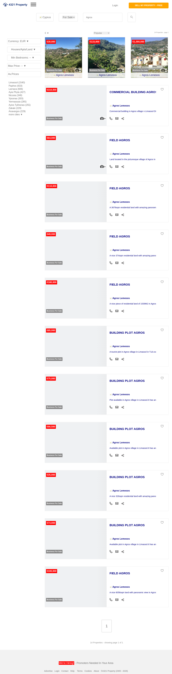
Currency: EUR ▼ (18, 41)
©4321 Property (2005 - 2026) (114, 671)
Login (115, 5)
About (96, 671)
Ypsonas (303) (16, 98)
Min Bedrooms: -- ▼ (21, 57)
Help (72, 671)
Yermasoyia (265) (17, 101)
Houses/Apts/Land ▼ (22, 49)
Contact (64, 671)
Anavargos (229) (17, 111)
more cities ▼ (16, 114)
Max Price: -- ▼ (17, 65)
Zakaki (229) (15, 108)
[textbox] (103, 17)
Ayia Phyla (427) (17, 92)
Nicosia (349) (15, 95)
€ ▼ (47, 33)
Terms (79, 671)
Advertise (48, 671)
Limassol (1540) (17, 82)
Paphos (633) (15, 86)
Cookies (88, 671)
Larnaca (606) (16, 89)
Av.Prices (13, 74)
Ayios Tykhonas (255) (20, 105)
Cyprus (45, 17)
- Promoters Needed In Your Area (86, 663)
